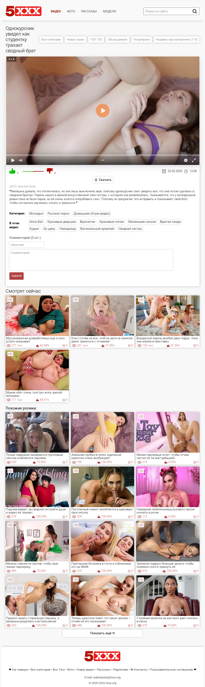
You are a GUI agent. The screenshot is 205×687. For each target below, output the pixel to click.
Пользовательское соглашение (171, 669)
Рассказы (89, 11)
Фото (71, 11)
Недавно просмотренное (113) (176, 39)
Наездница (68, 229)
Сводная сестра (130, 229)
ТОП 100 (96, 39)
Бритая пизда (170, 222)
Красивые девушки (61, 222)
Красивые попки (111, 222)
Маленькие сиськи (142, 222)
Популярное (141, 39)
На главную (20, 669)
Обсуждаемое (117, 39)
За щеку (49, 229)
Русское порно (58, 213)
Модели (109, 11)
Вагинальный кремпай (97, 229)
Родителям (120, 669)
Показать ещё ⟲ (102, 633)
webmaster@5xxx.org (107, 677)
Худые (34, 229)
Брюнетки (87, 222)
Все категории (51, 39)
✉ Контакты (139, 669)
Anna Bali (36, 222)
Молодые (36, 213)
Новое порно (75, 39)
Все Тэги (59, 669)
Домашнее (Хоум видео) (92, 213)
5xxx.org (111, 683)
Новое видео (85, 669)
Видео (56, 11)
